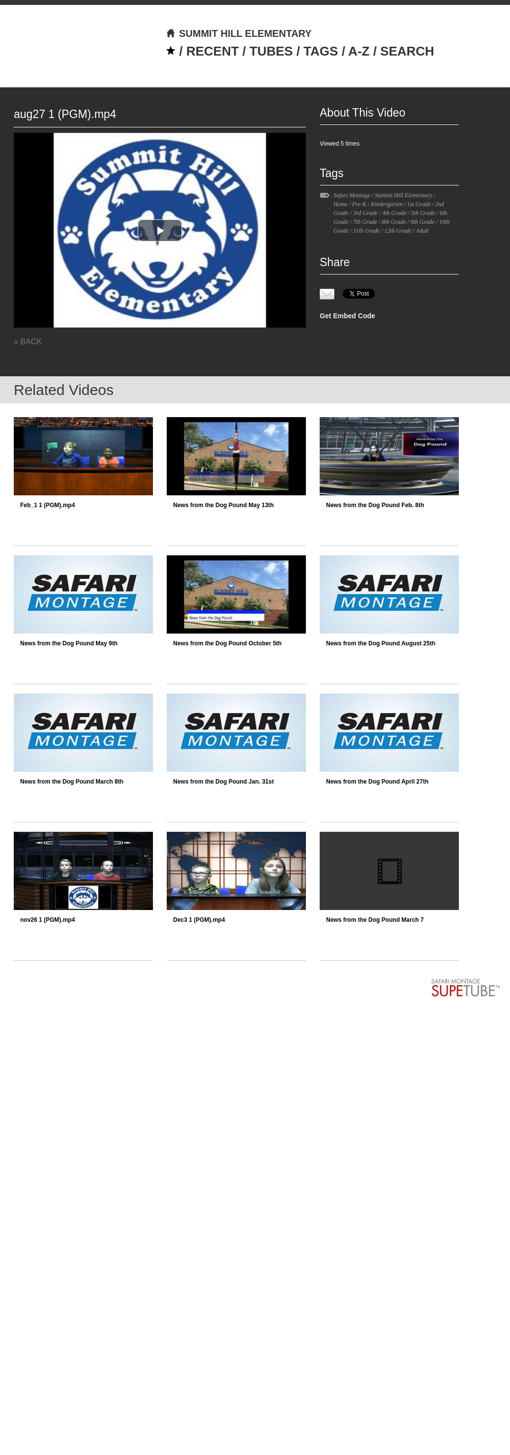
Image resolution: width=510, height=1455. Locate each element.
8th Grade (394, 221)
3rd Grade (365, 213)
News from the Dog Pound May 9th (69, 643)
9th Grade (423, 221)
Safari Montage (351, 195)
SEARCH (407, 51)
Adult (422, 230)
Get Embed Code (347, 316)
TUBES (271, 51)
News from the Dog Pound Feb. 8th (375, 505)
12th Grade (397, 230)
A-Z (358, 51)
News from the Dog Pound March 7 (375, 919)
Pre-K (359, 204)
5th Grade (423, 213)
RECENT (212, 51)
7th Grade (365, 221)
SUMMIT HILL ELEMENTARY (239, 33)
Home (340, 204)
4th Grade (394, 213)
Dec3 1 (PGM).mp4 (199, 919)
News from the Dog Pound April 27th (377, 781)
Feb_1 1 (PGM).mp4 (47, 505)
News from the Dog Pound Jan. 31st (223, 781)
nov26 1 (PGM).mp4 (47, 919)
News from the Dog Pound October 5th (227, 643)
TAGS (320, 51)
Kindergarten (386, 204)
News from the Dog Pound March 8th (71, 781)
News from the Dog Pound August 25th (380, 643)
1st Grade (419, 204)
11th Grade (366, 230)
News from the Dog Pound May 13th (223, 505)
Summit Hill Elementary (403, 195)
